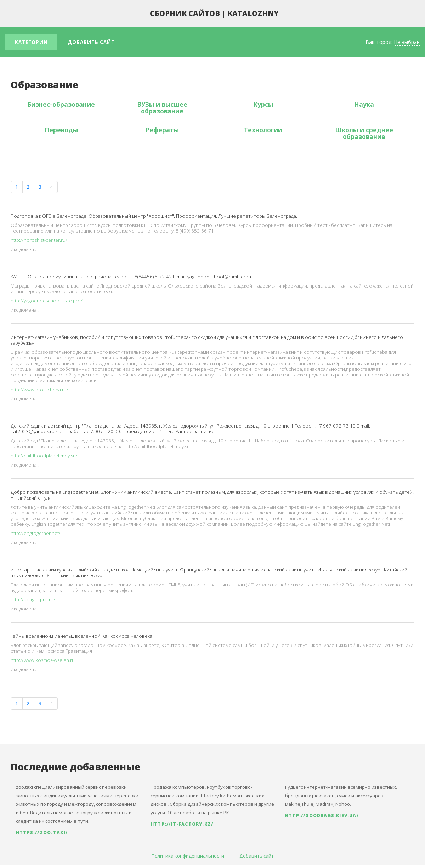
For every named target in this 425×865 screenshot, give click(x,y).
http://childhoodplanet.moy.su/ (44, 455)
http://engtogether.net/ (36, 533)
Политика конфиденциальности (188, 856)
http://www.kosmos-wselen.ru (43, 660)
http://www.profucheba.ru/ (39, 389)
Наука (364, 104)
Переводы (61, 129)
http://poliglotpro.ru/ (33, 599)
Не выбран (407, 42)
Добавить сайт (91, 42)
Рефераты (162, 129)
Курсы (263, 104)
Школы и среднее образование (364, 133)
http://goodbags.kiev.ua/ (322, 816)
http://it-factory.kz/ (182, 824)
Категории (31, 42)
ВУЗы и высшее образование (162, 107)
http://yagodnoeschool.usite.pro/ (47, 300)
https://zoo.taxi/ (42, 833)
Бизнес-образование (61, 104)
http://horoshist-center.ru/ (39, 240)
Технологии (263, 129)
